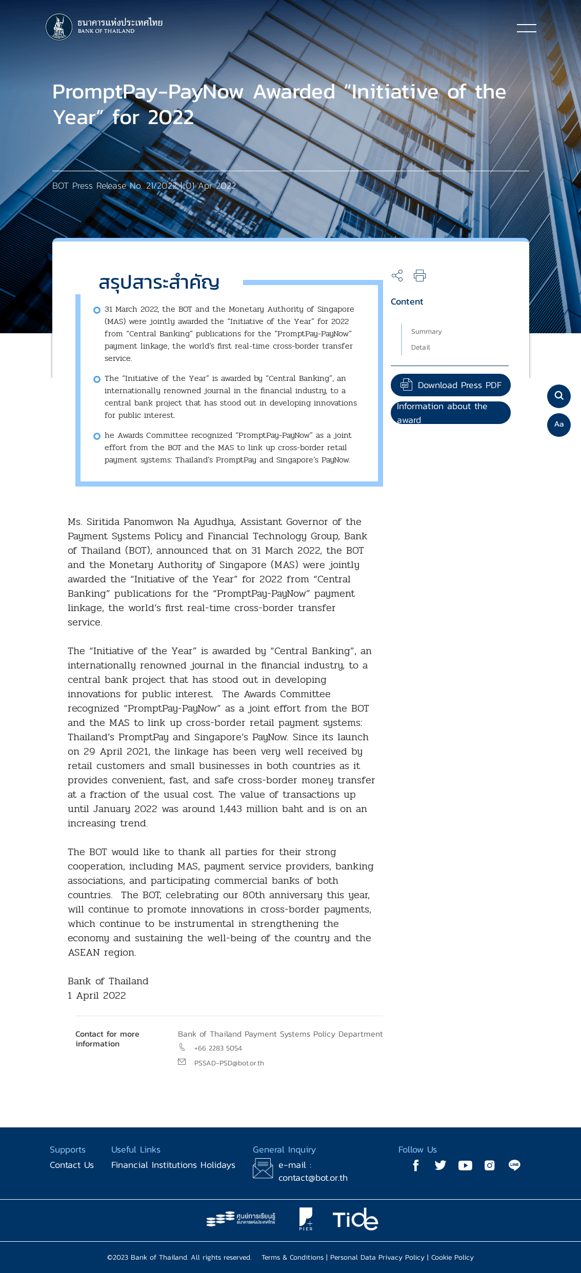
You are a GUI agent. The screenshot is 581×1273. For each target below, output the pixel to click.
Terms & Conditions (293, 1257)
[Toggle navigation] (526, 27)
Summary (426, 331)
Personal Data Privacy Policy (377, 1257)
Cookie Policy (452, 1257)
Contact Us (72, 1164)
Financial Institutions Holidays (173, 1164)
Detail (420, 347)
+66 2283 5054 (218, 1048)
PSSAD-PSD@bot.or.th (229, 1063)
